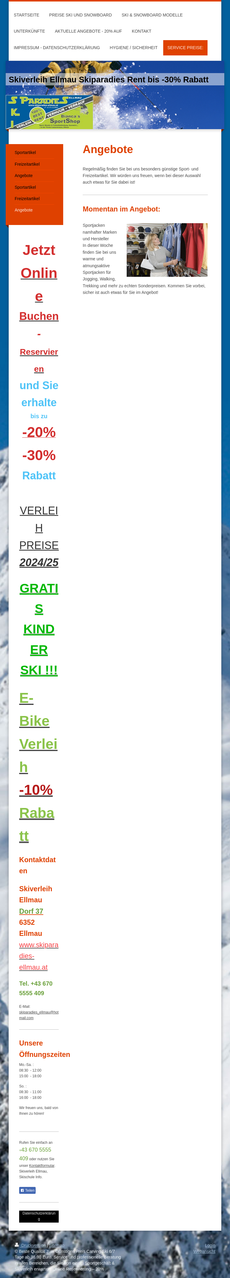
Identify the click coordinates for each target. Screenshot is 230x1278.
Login (210, 1245)
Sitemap (56, 1245)
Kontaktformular (41, 1166)
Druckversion (31, 1245)
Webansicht (204, 1251)
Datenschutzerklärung (38, 1216)
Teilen (27, 1190)
